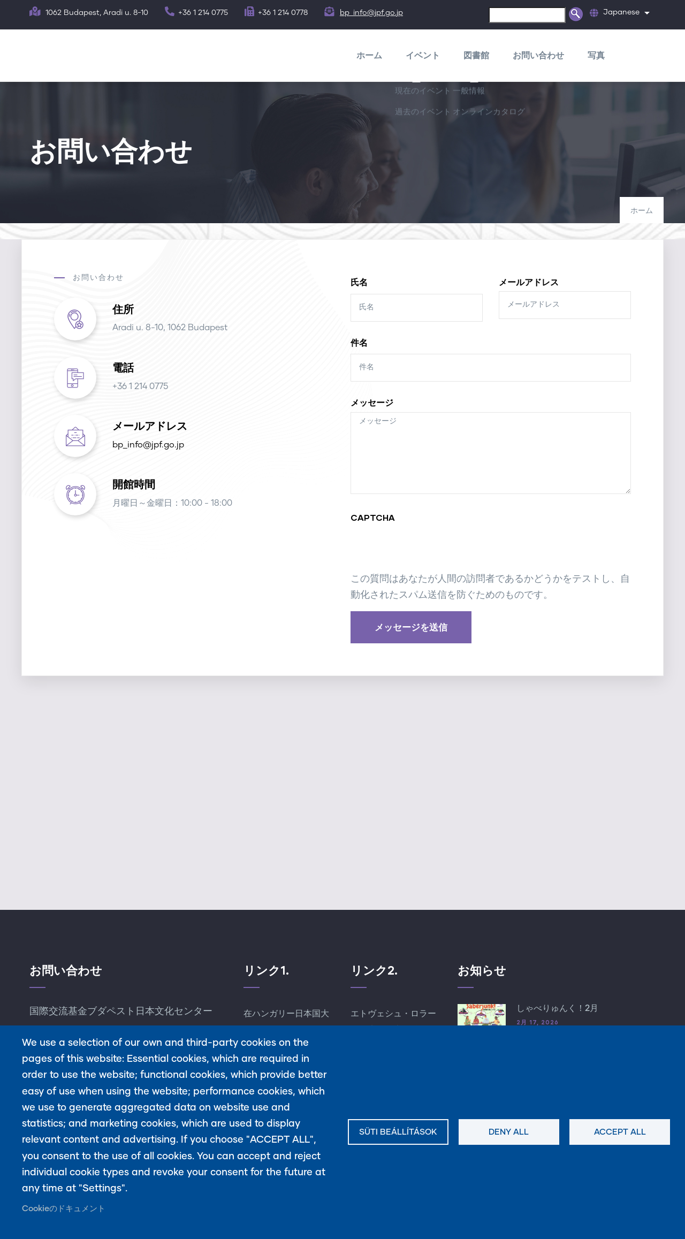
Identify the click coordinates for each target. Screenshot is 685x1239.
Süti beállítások (398, 1132)
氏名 (359, 282)
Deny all (509, 1132)
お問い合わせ (538, 55)
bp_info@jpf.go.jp (371, 13)
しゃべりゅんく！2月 (557, 1008)
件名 (359, 342)
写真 (596, 55)
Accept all (620, 1132)
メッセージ (372, 402)
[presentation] (432, 551)
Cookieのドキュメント (63, 1209)
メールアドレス (529, 282)
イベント (423, 55)
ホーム (369, 55)
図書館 (476, 55)
